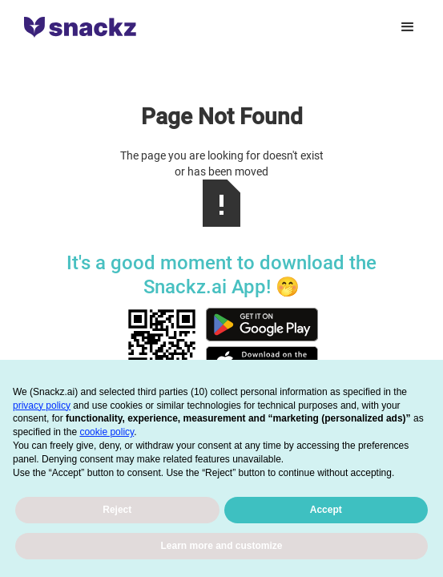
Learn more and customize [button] (221, 545)
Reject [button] (117, 509)
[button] (408, 27)
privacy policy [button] (41, 405)
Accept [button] (326, 509)
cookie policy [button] (106, 432)
